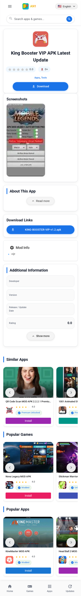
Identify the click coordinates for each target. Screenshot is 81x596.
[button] (26, 140)
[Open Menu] (9, 6)
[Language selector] (66, 6)
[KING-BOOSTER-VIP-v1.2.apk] (40, 229)
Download (40, 86)
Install (28, 420)
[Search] (69, 19)
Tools (44, 77)
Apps (37, 77)
